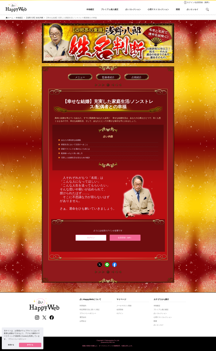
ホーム (9, 18)
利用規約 (83, 306)
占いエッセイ (192, 9)
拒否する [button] (11, 345)
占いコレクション (133, 9)
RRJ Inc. (112, 342)
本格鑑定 (90, 9)
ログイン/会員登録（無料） (196, 2)
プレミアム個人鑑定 (109, 9)
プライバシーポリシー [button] (17, 339)
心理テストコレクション (158, 9)
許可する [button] (30, 345)
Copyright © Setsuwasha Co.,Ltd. (108, 340)
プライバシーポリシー (88, 313)
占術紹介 (136, 77)
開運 (178, 9)
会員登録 (125, 237)
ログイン (91, 237)
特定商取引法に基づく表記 (89, 309)
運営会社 (83, 317)
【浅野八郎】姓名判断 (34, 18)
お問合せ (83, 321)
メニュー (80, 77)
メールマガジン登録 (124, 306)
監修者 (108, 77)
